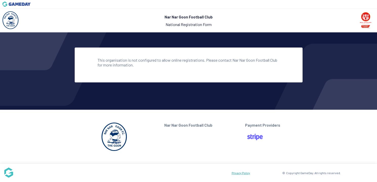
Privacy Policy (241, 173)
